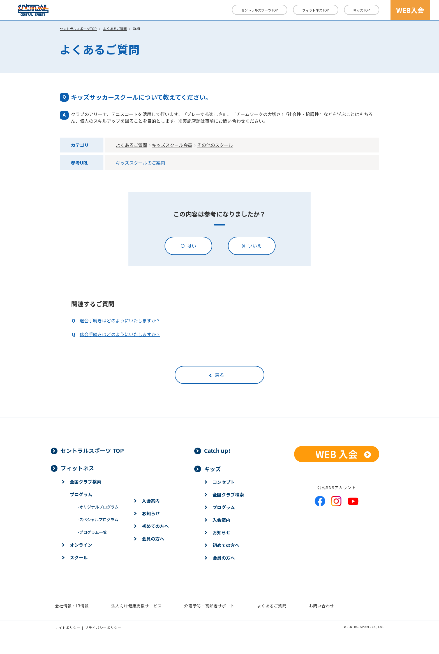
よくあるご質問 (115, 28)
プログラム (81, 494)
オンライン (81, 544)
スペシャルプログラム (98, 519)
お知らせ (151, 513)
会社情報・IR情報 (72, 606)
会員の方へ (153, 538)
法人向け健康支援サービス (136, 606)
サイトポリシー (67, 627)
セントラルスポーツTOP (259, 10)
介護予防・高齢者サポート (209, 606)
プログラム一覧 (92, 532)
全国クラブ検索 (85, 481)
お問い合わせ (321, 606)
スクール (79, 557)
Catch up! (217, 450)
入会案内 (151, 500)
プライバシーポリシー (103, 627)
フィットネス (315, 10)
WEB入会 (410, 10)
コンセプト (223, 481)
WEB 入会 (336, 454)
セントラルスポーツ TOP (92, 450)
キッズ (361, 10)
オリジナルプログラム (98, 507)
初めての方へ (155, 526)
